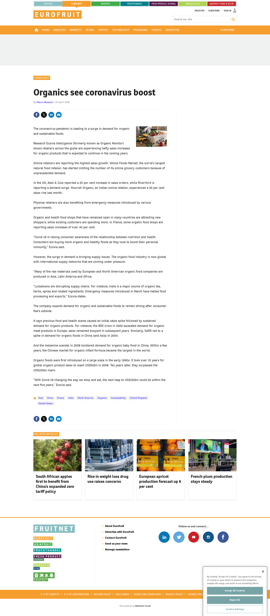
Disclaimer (122, 594)
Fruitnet (48, 3)
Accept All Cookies (235, 600)
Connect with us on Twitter (178, 537)
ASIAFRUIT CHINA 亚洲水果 (222, 3)
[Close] (263, 581)
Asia (40, 397)
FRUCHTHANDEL (134, 3)
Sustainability (118, 397)
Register (199, 10)
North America (85, 397)
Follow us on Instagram (208, 537)
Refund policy (102, 594)
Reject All (235, 609)
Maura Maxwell (45, 102)
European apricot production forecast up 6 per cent (160, 481)
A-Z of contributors (76, 594)
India (71, 397)
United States (45, 403)
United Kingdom (138, 397)
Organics (102, 397)
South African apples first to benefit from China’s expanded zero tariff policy (55, 484)
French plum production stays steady (211, 479)
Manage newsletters (117, 549)
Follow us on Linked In (164, 537)
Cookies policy (196, 594)
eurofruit (76, 3)
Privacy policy (174, 594)
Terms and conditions (147, 594)
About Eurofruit (114, 526)
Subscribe (214, 10)
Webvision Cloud (143, 605)
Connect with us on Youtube (193, 537)
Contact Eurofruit (116, 537)
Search (233, 19)
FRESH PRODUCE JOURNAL (164, 3)
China (50, 397)
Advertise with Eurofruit (119, 532)
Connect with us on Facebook (223, 537)
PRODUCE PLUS (193, 3)
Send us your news (116, 543)
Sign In (227, 10)
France (60, 397)
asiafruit (105, 3)
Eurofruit (41, 78)
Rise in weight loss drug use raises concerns (107, 479)
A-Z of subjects (50, 594)
